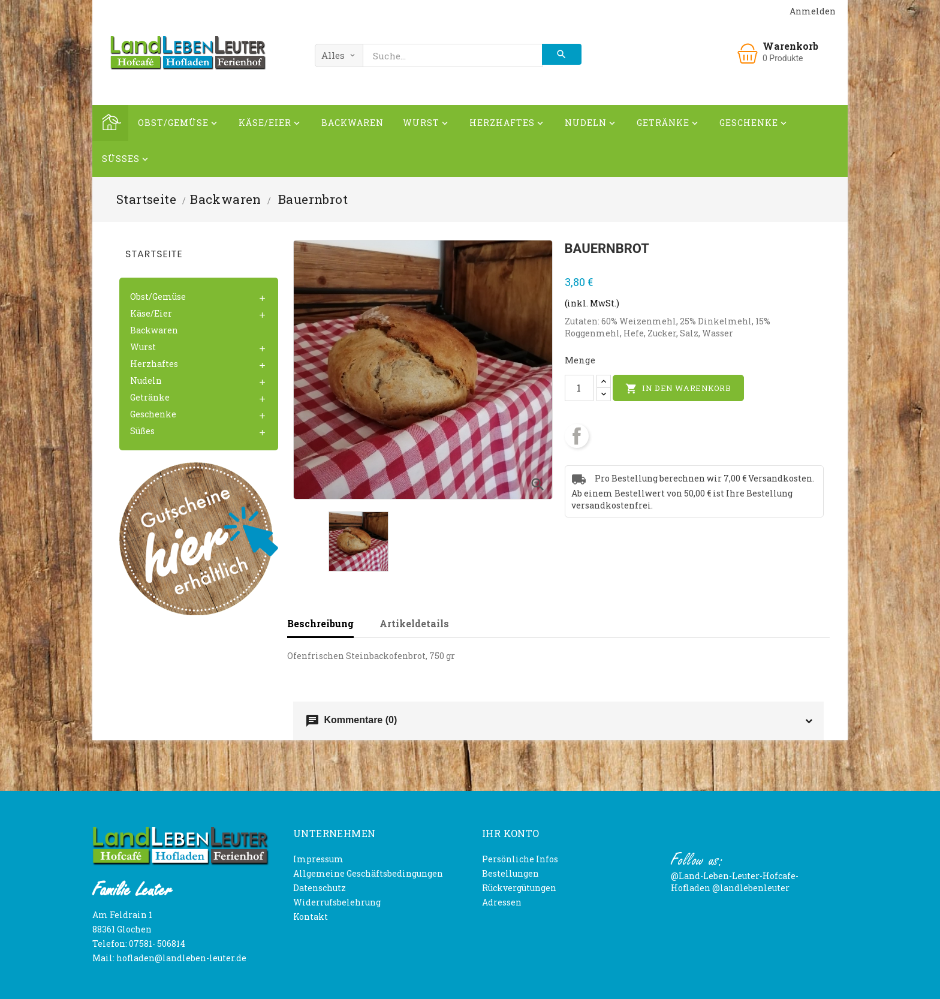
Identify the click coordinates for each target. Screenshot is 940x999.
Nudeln (591, 124)
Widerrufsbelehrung (337, 902)
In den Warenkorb (678, 389)
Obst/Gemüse (178, 124)
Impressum (318, 859)
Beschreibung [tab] (320, 623)
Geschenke (754, 124)
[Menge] (579, 388)
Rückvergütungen (519, 887)
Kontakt (310, 916)
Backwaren (352, 122)
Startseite (154, 254)
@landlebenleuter (751, 887)
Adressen (502, 902)
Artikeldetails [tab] (414, 623)
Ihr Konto (511, 833)
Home (110, 123)
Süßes (126, 160)
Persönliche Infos (520, 859)
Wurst (426, 124)
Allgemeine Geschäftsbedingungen (368, 873)
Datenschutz (319, 887)
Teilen (577, 436)
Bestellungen (510, 873)
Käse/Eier (270, 124)
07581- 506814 (157, 943)
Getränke (668, 124)
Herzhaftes (507, 124)
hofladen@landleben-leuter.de (181, 958)
